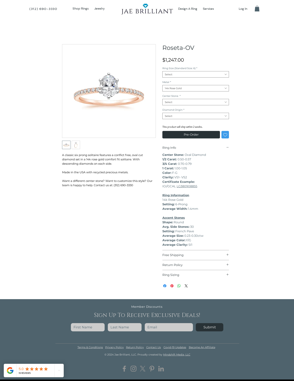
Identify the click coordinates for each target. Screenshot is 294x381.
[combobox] (195, 74)
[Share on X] (186, 286)
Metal (166, 82)
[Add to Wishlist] (225, 134)
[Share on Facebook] (165, 286)
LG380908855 (187, 186)
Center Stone (171, 95)
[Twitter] (143, 369)
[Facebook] (124, 369)
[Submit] (209, 327)
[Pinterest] (152, 369)
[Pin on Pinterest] (172, 286)
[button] (99, 9)
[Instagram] (133, 369)
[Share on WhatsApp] (179, 286)
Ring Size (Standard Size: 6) (179, 68)
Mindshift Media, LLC (176, 354)
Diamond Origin (173, 109)
